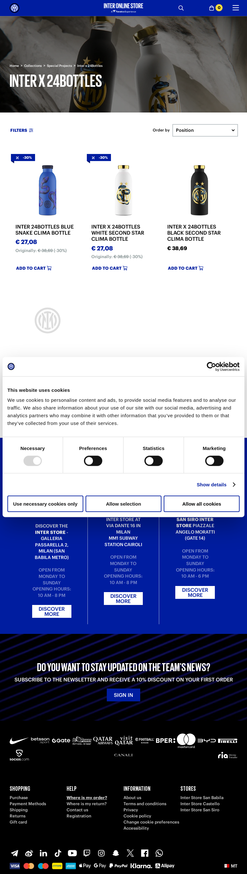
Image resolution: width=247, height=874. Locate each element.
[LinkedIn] (43, 853)
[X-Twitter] (130, 853)
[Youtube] (72, 853)
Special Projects (59, 66)
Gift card (18, 822)
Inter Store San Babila (202, 797)
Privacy (131, 810)
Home (14, 66)
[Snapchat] (116, 853)
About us (132, 797)
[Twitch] (87, 853)
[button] (230, 866)
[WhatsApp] (159, 853)
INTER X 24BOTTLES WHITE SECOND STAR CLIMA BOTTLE (117, 232)
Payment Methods (28, 803)
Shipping (19, 810)
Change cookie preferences (151, 822)
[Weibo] (29, 853)
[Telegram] (14, 853)
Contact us (77, 810)
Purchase (19, 797)
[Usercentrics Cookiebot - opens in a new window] (211, 366)
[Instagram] (101, 853)
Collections (33, 66)
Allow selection (123, 504)
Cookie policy (137, 816)
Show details (212, 484)
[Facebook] (145, 853)
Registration (79, 816)
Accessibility (136, 828)
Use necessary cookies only (45, 504)
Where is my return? (87, 803)
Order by (161, 130)
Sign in (123, 695)
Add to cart (33, 268)
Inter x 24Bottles (90, 66)
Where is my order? (87, 797)
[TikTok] (58, 853)
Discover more (52, 611)
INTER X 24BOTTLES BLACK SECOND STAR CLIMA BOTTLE (194, 232)
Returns (17, 816)
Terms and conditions (145, 803)
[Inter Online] (14, 8)
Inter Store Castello (200, 803)
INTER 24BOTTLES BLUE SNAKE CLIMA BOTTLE (44, 229)
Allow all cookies (201, 504)
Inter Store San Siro (199, 810)
